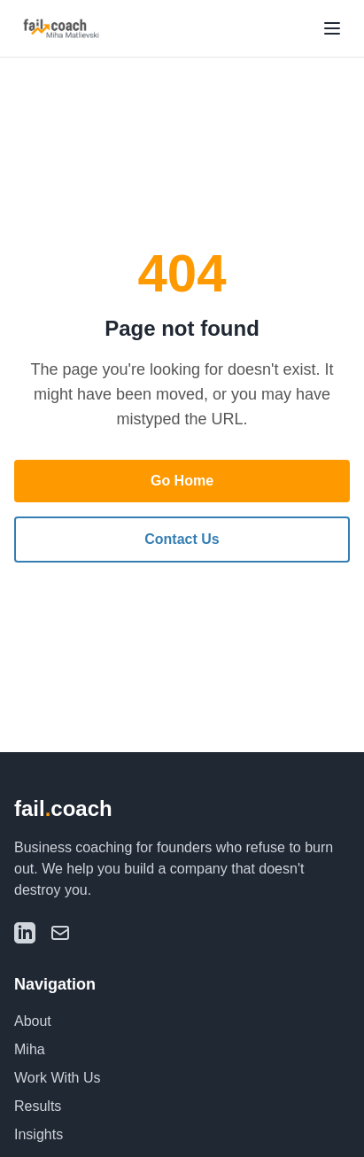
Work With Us (57, 1077)
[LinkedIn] (24, 932)
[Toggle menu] (332, 28)
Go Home (182, 480)
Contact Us (181, 539)
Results (37, 1106)
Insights (38, 1134)
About (32, 1021)
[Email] (60, 932)
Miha (29, 1049)
